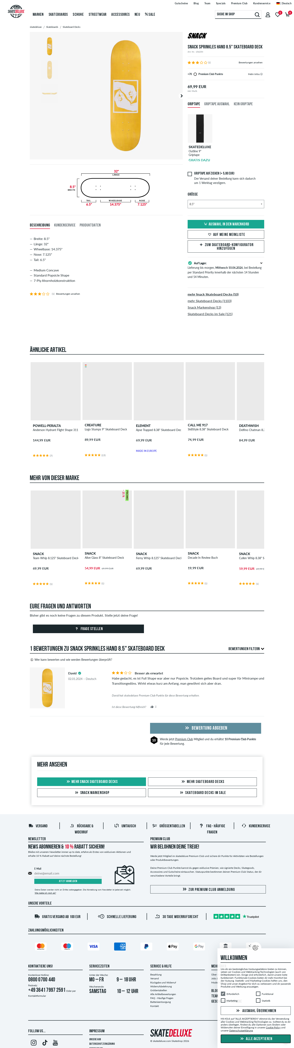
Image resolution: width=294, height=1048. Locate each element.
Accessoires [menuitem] (120, 15)
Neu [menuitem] (137, 15)
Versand (38, 826)
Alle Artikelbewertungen (163, 994)
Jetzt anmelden (68, 881)
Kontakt (154, 1006)
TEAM (215, 996)
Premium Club (184, 739)
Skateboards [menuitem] (58, 15)
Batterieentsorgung (160, 1001)
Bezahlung (155, 974)
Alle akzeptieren (255, 1039)
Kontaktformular (37, 995)
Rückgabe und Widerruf (163, 982)
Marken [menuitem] (38, 15)
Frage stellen (88, 629)
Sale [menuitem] (150, 15)
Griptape (194, 104)
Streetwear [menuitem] (98, 15)
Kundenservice (256, 826)
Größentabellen (168, 826)
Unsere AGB (95, 1039)
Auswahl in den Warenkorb (226, 224)
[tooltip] (261, 74)
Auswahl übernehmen (255, 1011)
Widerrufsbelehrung (161, 986)
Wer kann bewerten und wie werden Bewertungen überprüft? (71, 660)
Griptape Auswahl (217, 104)
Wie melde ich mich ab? (45, 893)
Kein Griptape (243, 104)
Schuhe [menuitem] (78, 15)
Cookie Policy (273, 1027)
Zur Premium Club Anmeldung (208, 889)
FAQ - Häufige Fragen (161, 998)
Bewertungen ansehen (251, 62)
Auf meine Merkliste (226, 235)
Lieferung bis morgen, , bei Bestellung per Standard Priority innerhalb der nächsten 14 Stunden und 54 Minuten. (226, 270)
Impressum (97, 1031)
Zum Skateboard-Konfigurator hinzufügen (226, 247)
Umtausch (125, 826)
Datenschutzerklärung (102, 1044)
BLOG (214, 991)
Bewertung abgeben (205, 728)
